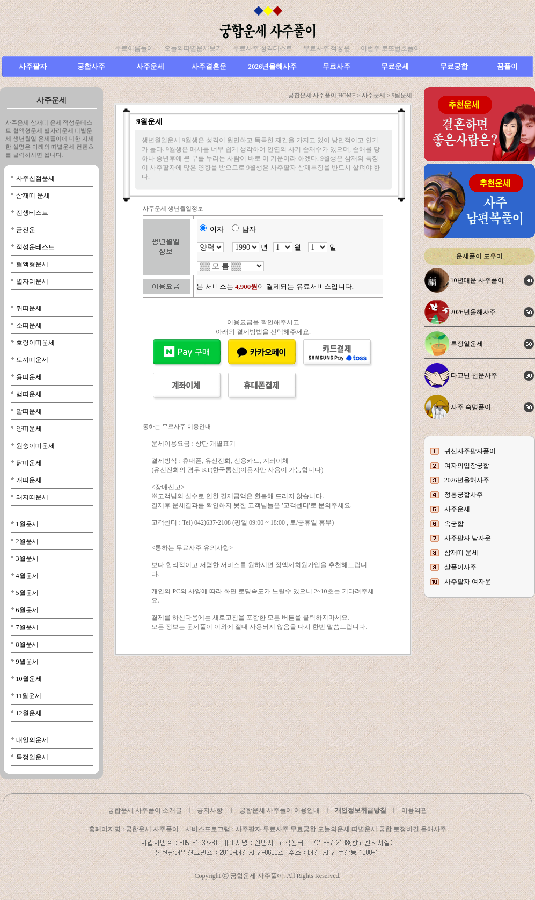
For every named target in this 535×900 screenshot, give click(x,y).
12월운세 (29, 713)
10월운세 (29, 679)
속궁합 (454, 523)
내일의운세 (32, 740)
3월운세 (27, 558)
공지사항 (210, 810)
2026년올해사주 (272, 66)
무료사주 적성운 (326, 48)
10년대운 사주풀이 (477, 280)
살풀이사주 (460, 567)
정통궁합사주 (463, 494)
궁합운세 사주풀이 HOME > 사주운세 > (340, 95)
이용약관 (414, 810)
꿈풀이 (507, 66)
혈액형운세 (32, 264)
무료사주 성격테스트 (262, 48)
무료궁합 (454, 66)
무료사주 (336, 66)
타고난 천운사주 (474, 375)
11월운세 (29, 696)
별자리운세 (32, 281)
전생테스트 (32, 212)
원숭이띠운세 (35, 445)
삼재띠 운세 (33, 195)
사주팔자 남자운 (467, 538)
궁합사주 (91, 66)
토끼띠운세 (32, 360)
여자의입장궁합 (466, 465)
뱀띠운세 (29, 394)
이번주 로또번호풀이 (390, 48)
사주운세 (150, 66)
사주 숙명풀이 (471, 407)
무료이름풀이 (134, 48)
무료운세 (395, 66)
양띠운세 (29, 428)
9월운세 (27, 661)
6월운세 (27, 610)
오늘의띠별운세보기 (193, 48)
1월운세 (27, 524)
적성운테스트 (35, 247)
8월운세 (27, 644)
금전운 (25, 230)
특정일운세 (32, 757)
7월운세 (27, 627)
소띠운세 (29, 325)
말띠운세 (29, 411)
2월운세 (27, 541)
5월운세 (27, 593)
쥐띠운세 (29, 308)
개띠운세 (29, 480)
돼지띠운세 (32, 497)
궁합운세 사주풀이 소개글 (145, 810)
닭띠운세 (29, 463)
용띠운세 (29, 377)
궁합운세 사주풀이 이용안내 (279, 810)
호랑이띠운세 (35, 342)
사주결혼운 (209, 66)
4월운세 (27, 575)
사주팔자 (33, 66)
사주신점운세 (35, 178)
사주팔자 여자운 (467, 581)
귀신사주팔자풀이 (470, 451)
